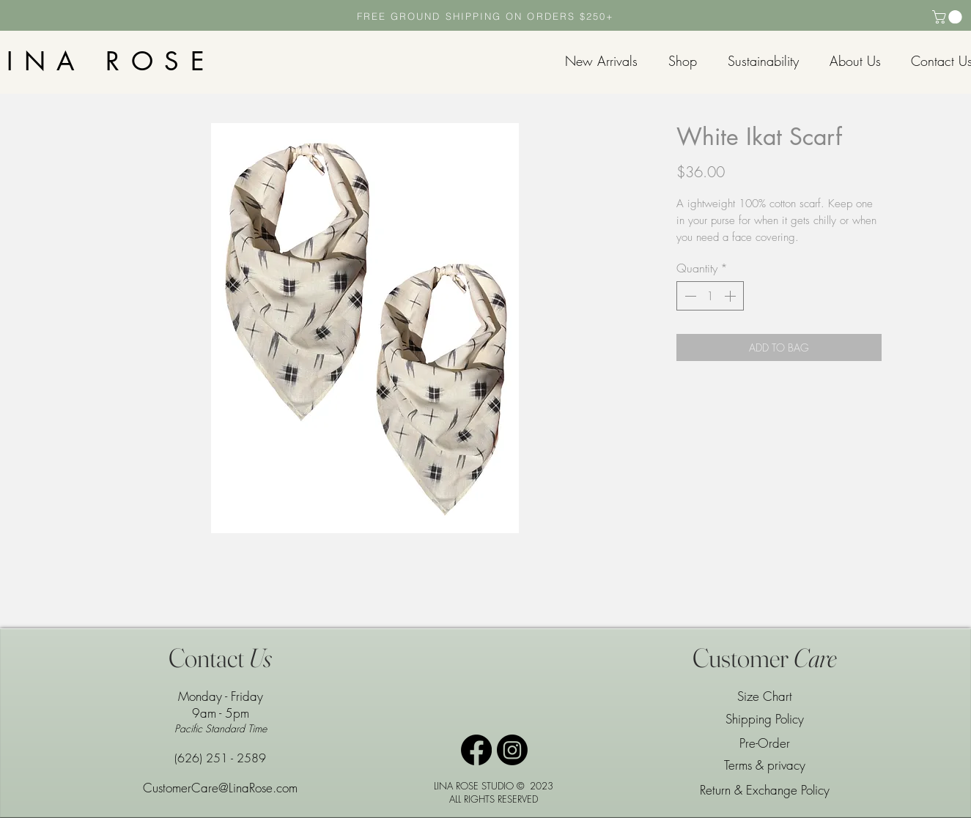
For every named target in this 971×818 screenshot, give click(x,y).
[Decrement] (689, 296)
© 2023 (535, 785)
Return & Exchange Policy (765, 789)
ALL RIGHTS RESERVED (493, 799)
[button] (948, 16)
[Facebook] (476, 750)
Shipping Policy (765, 718)
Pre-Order (764, 743)
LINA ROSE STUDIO (474, 785)
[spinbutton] (710, 296)
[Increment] (731, 296)
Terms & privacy (764, 764)
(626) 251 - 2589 (220, 758)
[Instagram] (512, 750)
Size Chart (765, 696)
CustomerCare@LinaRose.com (220, 787)
